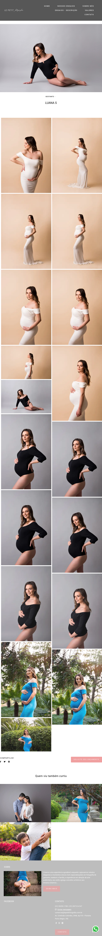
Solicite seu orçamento (86, 759)
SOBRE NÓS (88, 6)
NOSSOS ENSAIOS (66, 6)
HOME (47, 6)
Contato (62, 932)
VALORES (89, 10)
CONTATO (89, 15)
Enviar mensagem (64, 909)
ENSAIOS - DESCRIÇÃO (66, 10)
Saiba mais (51, 889)
